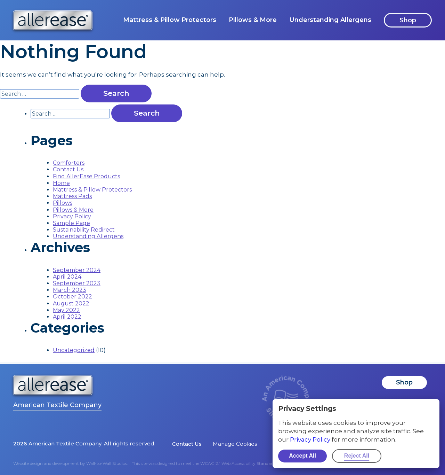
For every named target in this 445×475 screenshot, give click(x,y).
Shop (407, 20)
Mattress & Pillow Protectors (169, 20)
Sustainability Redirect (84, 229)
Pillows (62, 203)
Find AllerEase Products (86, 176)
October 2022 (72, 296)
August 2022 (71, 303)
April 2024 (67, 276)
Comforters (68, 162)
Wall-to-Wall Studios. (107, 463)
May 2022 (66, 310)
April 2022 (67, 316)
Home (61, 183)
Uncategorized (74, 350)
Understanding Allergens (330, 20)
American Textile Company (57, 405)
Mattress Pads (72, 196)
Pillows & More (253, 20)
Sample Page (71, 223)
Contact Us (68, 169)
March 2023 (69, 290)
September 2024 (76, 270)
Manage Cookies (235, 444)
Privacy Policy (72, 216)
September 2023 (76, 283)
